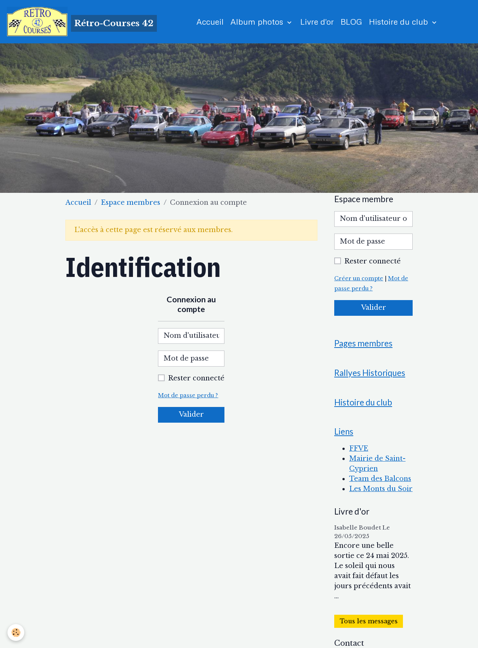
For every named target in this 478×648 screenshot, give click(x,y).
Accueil (210, 21)
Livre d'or (317, 21)
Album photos (257, 21)
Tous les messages (369, 621)
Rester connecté (196, 378)
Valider (191, 414)
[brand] (82, 22)
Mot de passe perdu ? (188, 395)
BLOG (351, 21)
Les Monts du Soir (381, 489)
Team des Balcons (380, 479)
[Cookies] (15, 632)
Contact (349, 643)
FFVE (358, 448)
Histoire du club (399, 21)
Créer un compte (358, 278)
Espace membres (130, 202)
